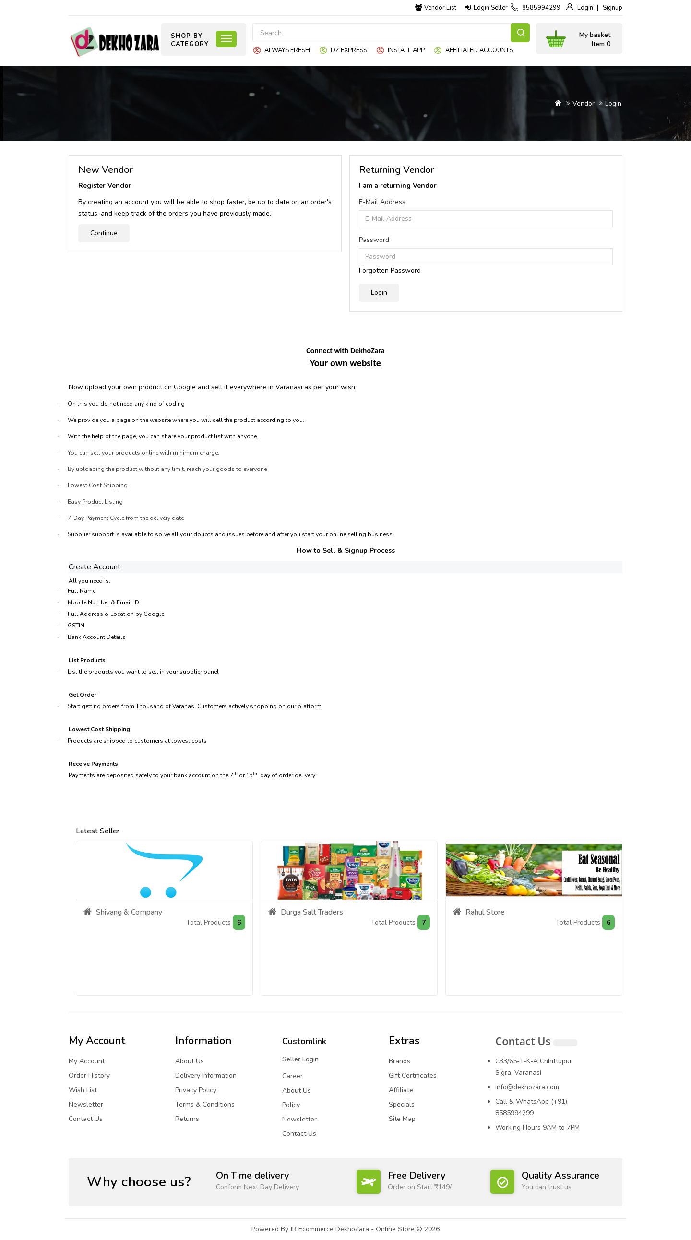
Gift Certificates (413, 1075)
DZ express (349, 50)
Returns (187, 1118)
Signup (612, 7)
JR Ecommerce (312, 1229)
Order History (89, 1075)
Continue (104, 233)
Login (585, 7)
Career (292, 1076)
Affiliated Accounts (479, 50)
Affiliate (401, 1090)
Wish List (83, 1090)
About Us (189, 1061)
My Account (87, 1061)
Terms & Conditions (205, 1104)
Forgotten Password (390, 270)
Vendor (583, 103)
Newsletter (86, 1104)
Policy (291, 1104)
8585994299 (541, 7)
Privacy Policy (195, 1090)
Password (374, 239)
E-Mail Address (382, 201)
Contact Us (86, 1118)
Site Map (402, 1118)
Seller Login (300, 1059)
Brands (399, 1061)
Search (520, 32)
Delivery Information (206, 1075)
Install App (406, 50)
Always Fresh (287, 50)
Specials (402, 1104)
